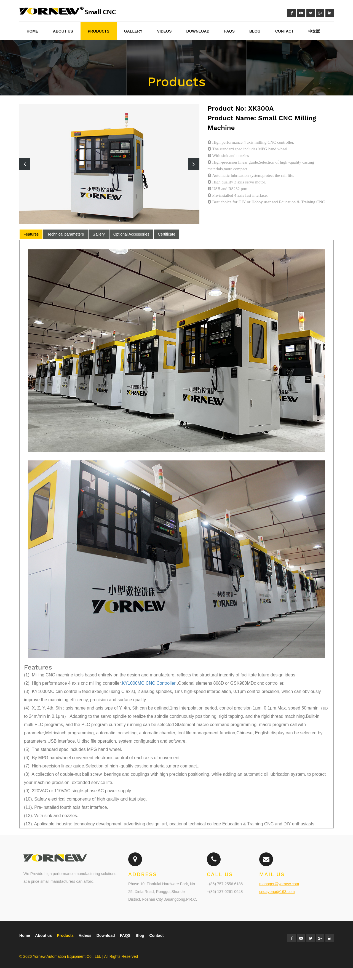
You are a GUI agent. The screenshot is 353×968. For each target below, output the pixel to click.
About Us (63, 31)
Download (198, 31)
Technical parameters (65, 234)
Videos (164, 31)
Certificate (166, 234)
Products (98, 31)
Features (31, 234)
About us (43, 935)
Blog (140, 935)
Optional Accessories (131, 234)
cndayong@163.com (277, 891)
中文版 (314, 31)
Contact (284, 31)
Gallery (133, 31)
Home (32, 31)
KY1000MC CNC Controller (149, 683)
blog (254, 31)
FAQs (229, 31)
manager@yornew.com (279, 884)
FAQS (125, 935)
